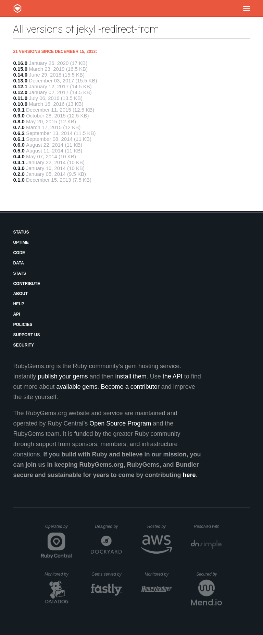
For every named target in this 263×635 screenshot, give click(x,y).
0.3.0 (18, 168)
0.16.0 (20, 63)
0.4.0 (18, 156)
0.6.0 (18, 145)
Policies (22, 324)
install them (131, 376)
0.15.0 (20, 69)
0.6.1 (18, 139)
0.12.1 (20, 86)
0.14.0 (20, 75)
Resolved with (208, 526)
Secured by (209, 574)
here (189, 475)
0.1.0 (18, 180)
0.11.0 (20, 98)
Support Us (26, 334)
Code (19, 252)
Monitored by (58, 574)
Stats (19, 273)
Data (18, 263)
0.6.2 (18, 133)
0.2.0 (18, 174)
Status (21, 232)
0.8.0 (18, 121)
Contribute (26, 283)
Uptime (20, 242)
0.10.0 (20, 104)
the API (173, 376)
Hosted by (159, 526)
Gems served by (106, 574)
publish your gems (63, 376)
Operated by (58, 529)
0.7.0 (18, 127)
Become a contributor (130, 386)
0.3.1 (18, 162)
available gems (77, 386)
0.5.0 (18, 151)
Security (23, 345)
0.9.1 (18, 110)
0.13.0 (20, 80)
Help (18, 304)
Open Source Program (120, 423)
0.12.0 (20, 92)
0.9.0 (18, 115)
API (16, 314)
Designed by (108, 526)
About (20, 293)
